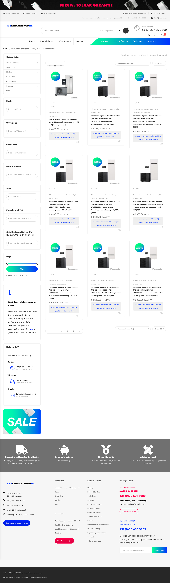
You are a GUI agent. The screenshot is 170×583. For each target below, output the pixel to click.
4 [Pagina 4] (67, 331)
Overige (79, 41)
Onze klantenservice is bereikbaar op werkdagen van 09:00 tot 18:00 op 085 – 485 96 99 (113, 18)
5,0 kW (137, 102)
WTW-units (10, 76)
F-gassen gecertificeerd (97, 533)
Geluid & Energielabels (64, 525)
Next (79, 331)
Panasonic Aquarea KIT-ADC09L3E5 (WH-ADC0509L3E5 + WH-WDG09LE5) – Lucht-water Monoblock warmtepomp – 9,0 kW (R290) (63, 292)
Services (9, 86)
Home (32, 41)
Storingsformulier (129, 511)
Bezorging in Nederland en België (22, 457)
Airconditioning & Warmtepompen (68, 488)
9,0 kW (137, 188)
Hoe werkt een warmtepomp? (135, 13)
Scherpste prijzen (64, 457)
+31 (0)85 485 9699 (133, 529)
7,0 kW (52, 102)
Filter (22, 269)
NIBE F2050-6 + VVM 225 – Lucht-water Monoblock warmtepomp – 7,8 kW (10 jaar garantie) (64, 122)
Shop (57, 492)
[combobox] (22, 109)
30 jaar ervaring (157, 13)
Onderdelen (11, 81)
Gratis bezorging (48, 13)
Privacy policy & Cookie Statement (16, 577)
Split (117, 109)
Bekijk (77, 142)
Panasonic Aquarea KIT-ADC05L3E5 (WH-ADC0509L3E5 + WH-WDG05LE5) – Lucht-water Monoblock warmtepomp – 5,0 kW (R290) (147, 121)
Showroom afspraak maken (17, 523)
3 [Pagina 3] (61, 331)
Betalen (90, 520)
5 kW (94, 102)
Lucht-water (61, 112)
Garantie (152, 41)
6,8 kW (52, 106)
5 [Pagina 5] (73, 331)
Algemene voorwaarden (38, 577)
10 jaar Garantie (106, 457)
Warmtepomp (65, 41)
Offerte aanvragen (64, 541)
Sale (8, 90)
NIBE (75, 112)
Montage (104, 41)
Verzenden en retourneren (98, 524)
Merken (9, 72)
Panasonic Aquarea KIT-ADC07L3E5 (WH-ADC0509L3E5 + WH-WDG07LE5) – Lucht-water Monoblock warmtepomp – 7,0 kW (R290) (105, 206)
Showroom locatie (11, 13)
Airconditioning (47, 41)
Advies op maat (30, 13)
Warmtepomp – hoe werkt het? (67, 521)
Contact (90, 537)
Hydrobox (94, 280)
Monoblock (69, 112)
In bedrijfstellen (120, 41)
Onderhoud (138, 41)
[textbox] (22, 109)
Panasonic (111, 109)
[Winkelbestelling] (133, 63)
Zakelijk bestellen (159, 18)
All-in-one (52, 112)
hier (31, 329)
